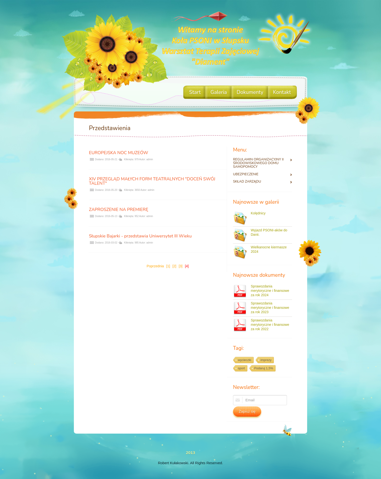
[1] (168, 266)
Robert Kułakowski (173, 463)
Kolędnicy (258, 213)
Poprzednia (155, 266)
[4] (187, 266)
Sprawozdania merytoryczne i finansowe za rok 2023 (270, 307)
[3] (180, 266)
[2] (174, 266)
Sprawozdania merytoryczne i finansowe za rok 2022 (270, 324)
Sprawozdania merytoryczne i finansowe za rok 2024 (270, 290)
